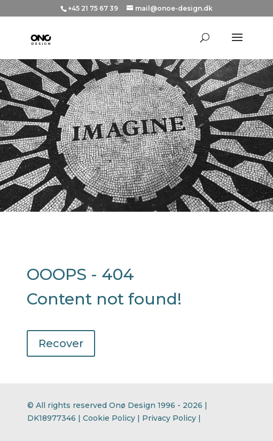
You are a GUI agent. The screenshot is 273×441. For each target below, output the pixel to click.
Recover (60, 343)
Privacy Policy (169, 418)
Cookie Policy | (112, 418)
